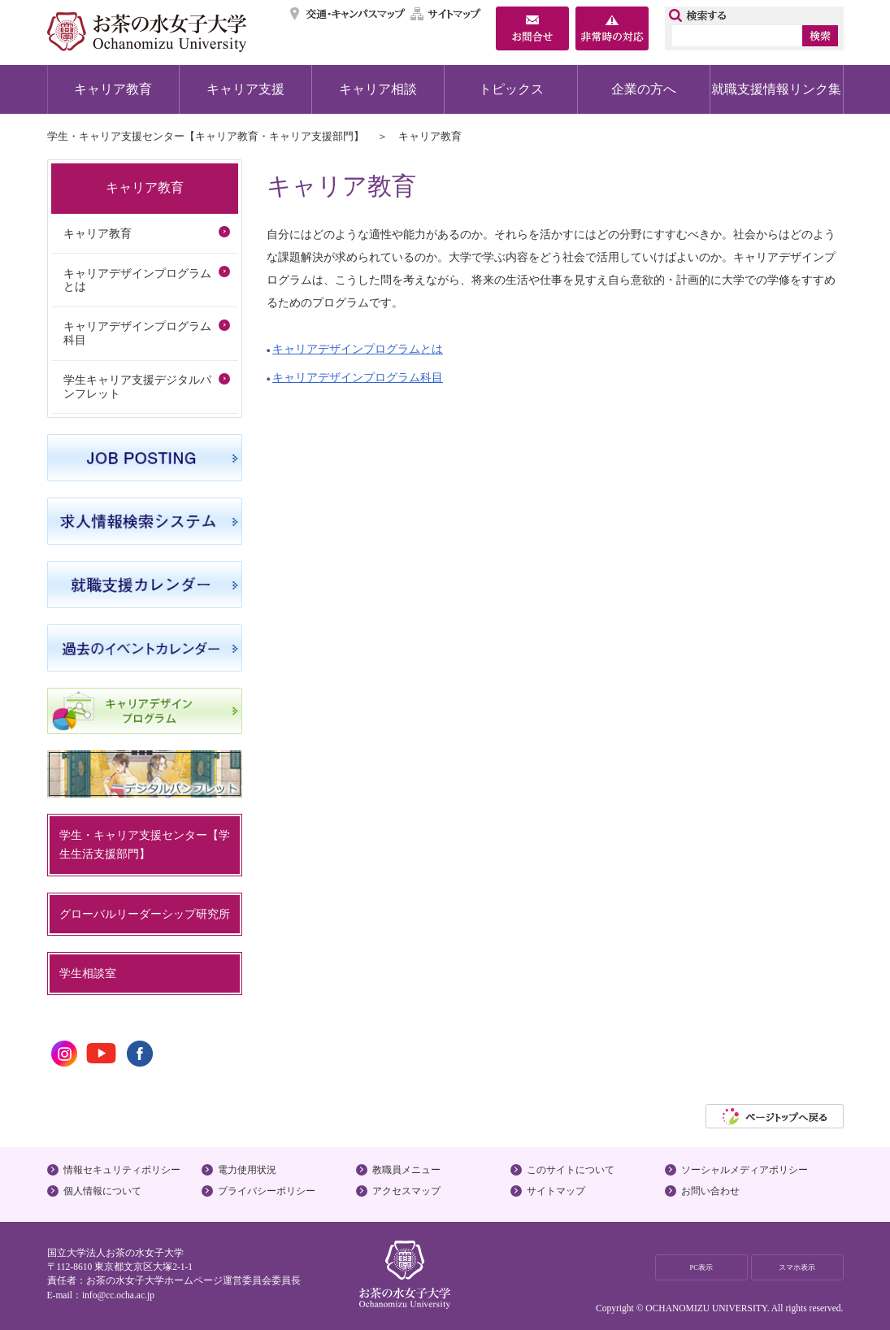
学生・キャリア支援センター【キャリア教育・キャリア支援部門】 (205, 136)
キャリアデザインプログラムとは (357, 348)
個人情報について (102, 1191)
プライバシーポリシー (266, 1191)
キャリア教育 (113, 89)
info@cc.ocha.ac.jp (118, 1295)
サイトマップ (446, 14)
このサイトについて (570, 1170)
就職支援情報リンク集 (776, 89)
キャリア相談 (378, 89)
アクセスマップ (406, 1191)
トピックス (511, 89)
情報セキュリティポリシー (121, 1170)
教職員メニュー (406, 1170)
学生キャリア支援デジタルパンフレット (137, 386)
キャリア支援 (245, 89)
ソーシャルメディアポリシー (744, 1170)
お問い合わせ (710, 1191)
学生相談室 (87, 973)
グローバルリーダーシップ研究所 (144, 913)
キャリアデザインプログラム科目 (357, 377)
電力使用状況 (247, 1170)
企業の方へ (643, 89)
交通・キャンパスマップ (348, 14)
